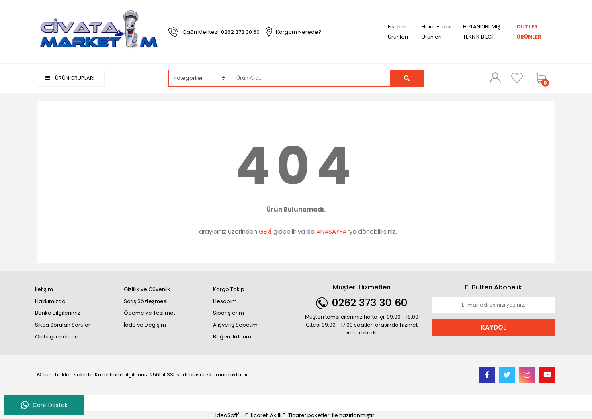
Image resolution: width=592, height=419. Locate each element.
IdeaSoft (227, 415)
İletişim (44, 289)
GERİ (265, 231)
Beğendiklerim (232, 336)
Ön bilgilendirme (56, 336)
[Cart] (543, 78)
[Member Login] (495, 78)
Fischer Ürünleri (398, 32)
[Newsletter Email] (493, 305)
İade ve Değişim (145, 325)
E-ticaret (256, 415)
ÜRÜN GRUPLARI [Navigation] (69, 78)
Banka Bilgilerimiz (57, 313)
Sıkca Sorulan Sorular (62, 325)
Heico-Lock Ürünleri (436, 32)
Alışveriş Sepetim (235, 325)
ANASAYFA (331, 231)
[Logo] (99, 31)
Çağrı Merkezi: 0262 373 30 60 (221, 32)
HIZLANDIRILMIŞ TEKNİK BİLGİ (481, 32)
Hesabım (225, 301)
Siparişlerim (228, 313)
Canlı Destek (44, 405)
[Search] (310, 78)
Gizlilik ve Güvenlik (147, 289)
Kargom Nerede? (299, 32)
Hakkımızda (50, 301)
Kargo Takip (228, 289)
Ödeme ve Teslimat (149, 313)
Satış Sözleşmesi (146, 301)
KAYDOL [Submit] (493, 327)
